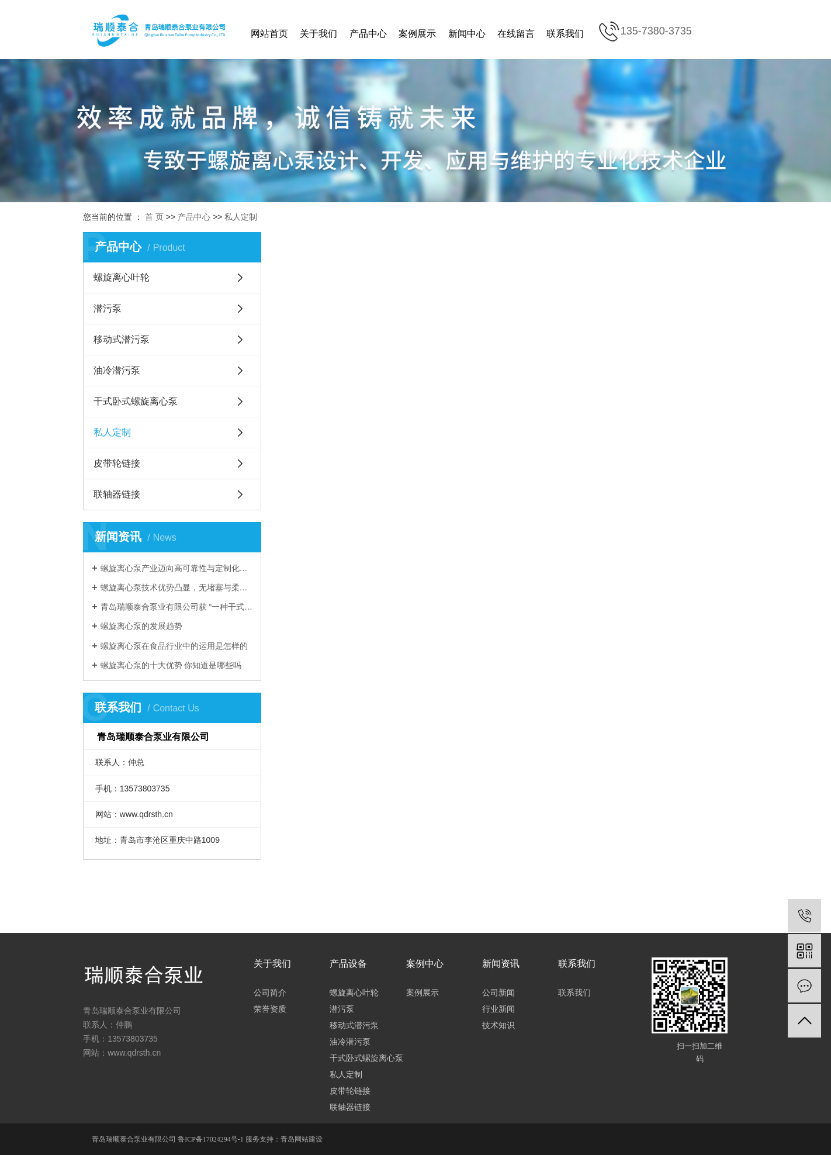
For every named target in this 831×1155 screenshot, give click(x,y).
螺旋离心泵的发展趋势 (141, 626)
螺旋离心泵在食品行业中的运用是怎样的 (174, 646)
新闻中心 (467, 34)
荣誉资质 (270, 1009)
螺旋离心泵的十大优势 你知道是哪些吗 (171, 665)
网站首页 (269, 34)
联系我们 (565, 34)
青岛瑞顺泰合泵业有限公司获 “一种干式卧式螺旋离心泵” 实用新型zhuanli (177, 606)
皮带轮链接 (117, 463)
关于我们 (318, 34)
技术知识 (498, 1025)
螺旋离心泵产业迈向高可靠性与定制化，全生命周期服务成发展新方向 (177, 568)
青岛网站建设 (302, 1139)
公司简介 (270, 992)
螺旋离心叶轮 (122, 277)
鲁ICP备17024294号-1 (211, 1139)
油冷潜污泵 (117, 370)
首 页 (154, 217)
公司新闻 (498, 992)
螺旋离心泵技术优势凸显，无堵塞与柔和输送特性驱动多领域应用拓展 (177, 587)
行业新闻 (498, 1009)
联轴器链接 (117, 494)
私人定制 (240, 217)
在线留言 (516, 34)
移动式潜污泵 (122, 339)
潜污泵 (108, 308)
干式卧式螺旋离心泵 (136, 401)
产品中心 (368, 34)
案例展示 (417, 34)
